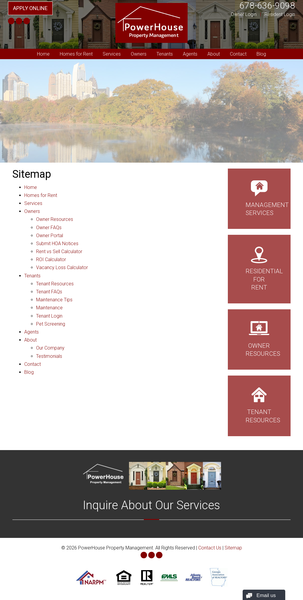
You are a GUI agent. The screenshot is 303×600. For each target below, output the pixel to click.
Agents (190, 54)
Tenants (165, 54)
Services (112, 54)
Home (43, 54)
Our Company (50, 348)
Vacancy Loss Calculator (62, 267)
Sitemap (233, 548)
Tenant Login (49, 316)
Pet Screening (50, 324)
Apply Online (30, 8)
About (213, 54)
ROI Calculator (51, 259)
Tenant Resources (55, 284)
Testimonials (49, 356)
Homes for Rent (76, 54)
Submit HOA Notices (57, 243)
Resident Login (280, 14)
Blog (261, 54)
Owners (138, 54)
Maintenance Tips (54, 300)
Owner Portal (49, 235)
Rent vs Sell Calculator (59, 251)
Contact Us (209, 548)
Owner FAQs (49, 227)
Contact (238, 54)
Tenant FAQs (49, 292)
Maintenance (49, 307)
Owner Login (244, 14)
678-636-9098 (267, 5)
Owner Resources (54, 219)
